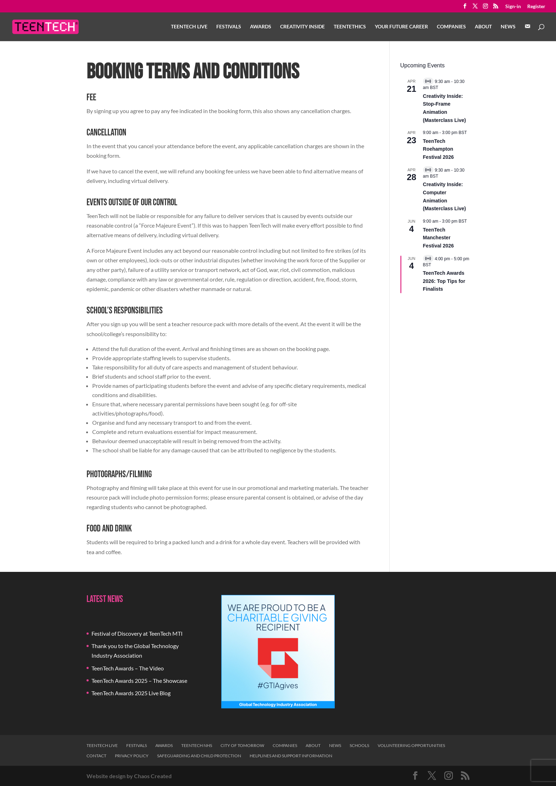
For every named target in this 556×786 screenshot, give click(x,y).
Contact (96, 755)
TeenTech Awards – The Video (127, 668)
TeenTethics (350, 26)
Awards (260, 26)
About (483, 26)
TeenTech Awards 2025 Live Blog (131, 693)
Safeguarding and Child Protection (199, 755)
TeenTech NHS (196, 745)
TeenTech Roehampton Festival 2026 (438, 149)
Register (536, 6)
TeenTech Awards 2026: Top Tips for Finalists (444, 281)
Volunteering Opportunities (411, 745)
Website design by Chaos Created (129, 776)
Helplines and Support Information (291, 755)
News (508, 26)
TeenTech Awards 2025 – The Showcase (139, 680)
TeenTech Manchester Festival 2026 (438, 238)
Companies (451, 26)
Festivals (228, 26)
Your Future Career (401, 26)
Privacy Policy (132, 755)
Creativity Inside (302, 26)
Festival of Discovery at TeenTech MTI (137, 633)
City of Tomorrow (242, 745)
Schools (359, 745)
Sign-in (513, 6)
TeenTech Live (189, 26)
